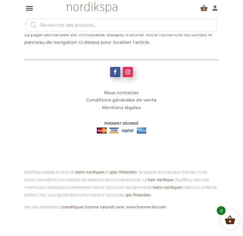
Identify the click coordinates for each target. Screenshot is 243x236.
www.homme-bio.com (145, 207)
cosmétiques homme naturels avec (92, 207)
